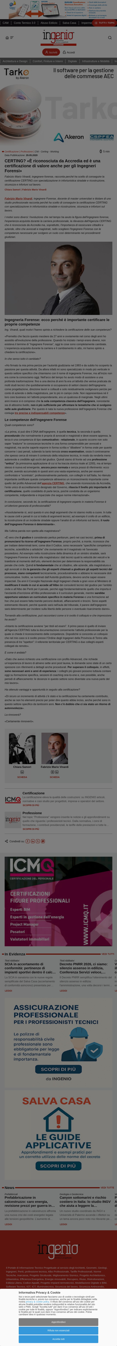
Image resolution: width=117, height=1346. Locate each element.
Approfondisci (59, 1322)
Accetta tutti (58, 1339)
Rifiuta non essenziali (58, 1330)
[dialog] (58, 1317)
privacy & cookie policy (37, 1301)
